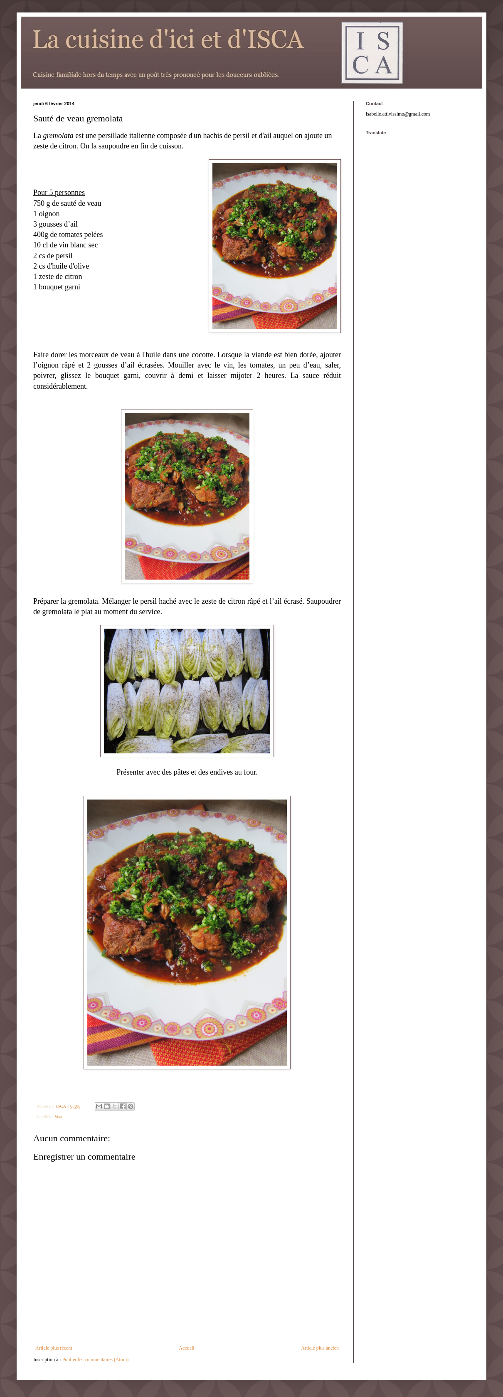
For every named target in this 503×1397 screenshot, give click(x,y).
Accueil (186, 1348)
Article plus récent (53, 1348)
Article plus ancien (320, 1348)
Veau (59, 1116)
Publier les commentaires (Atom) (95, 1359)
